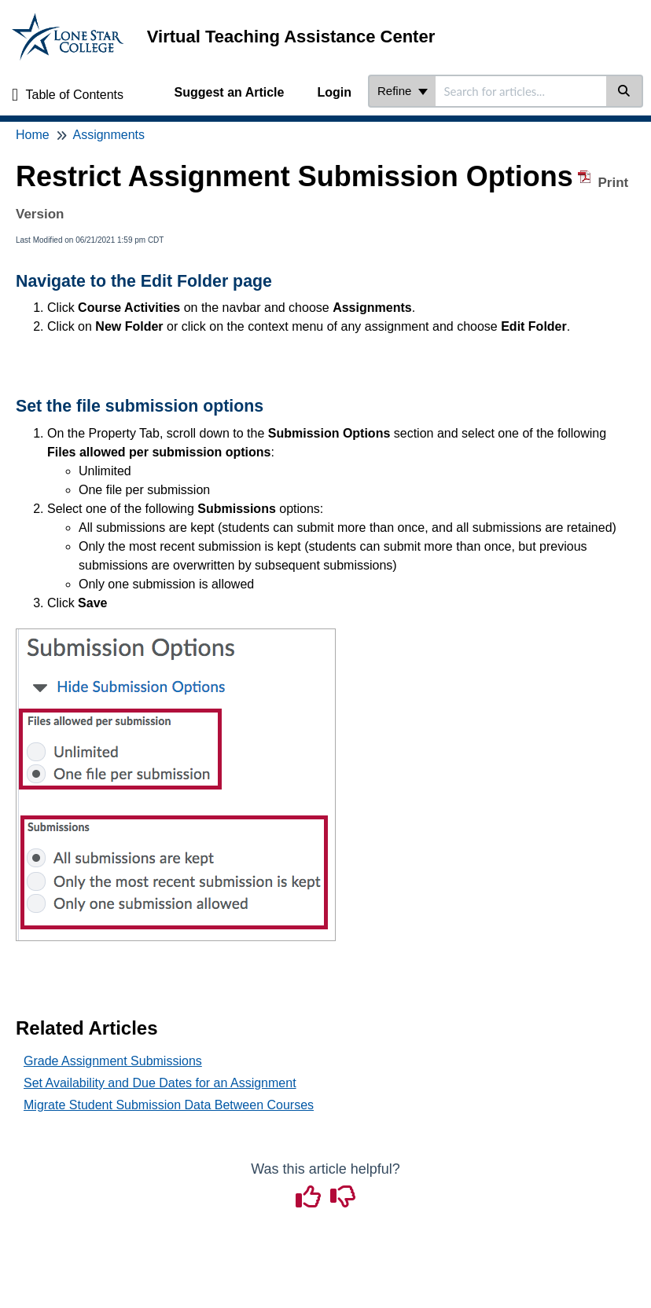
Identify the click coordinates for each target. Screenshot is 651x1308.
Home (33, 134)
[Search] (624, 91)
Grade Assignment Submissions (113, 1061)
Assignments (108, 134)
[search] (521, 91)
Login (334, 92)
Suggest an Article (230, 92)
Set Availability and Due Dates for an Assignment (160, 1083)
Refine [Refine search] (402, 90)
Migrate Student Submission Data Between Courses (169, 1105)
